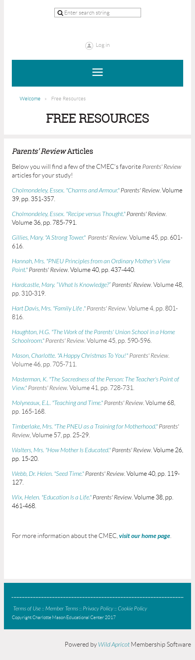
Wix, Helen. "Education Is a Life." (51, 497)
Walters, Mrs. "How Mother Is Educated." (61, 450)
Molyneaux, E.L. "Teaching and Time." (57, 403)
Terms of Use (27, 608)
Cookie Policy (132, 608)
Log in (103, 45)
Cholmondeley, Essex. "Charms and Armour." (65, 190)
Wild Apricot (114, 644)
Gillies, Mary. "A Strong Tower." (48, 237)
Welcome (30, 99)
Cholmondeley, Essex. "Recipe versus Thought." (68, 214)
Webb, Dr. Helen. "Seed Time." (48, 473)
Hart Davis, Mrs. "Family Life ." (48, 308)
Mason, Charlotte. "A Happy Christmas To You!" (70, 355)
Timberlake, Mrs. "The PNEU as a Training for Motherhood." (85, 426)
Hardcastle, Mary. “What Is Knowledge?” (61, 284)
